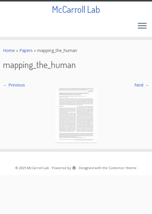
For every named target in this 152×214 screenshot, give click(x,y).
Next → (141, 85)
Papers (26, 50)
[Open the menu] (142, 26)
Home (9, 50)
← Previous (14, 85)
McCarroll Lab (76, 9)
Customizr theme (123, 168)
